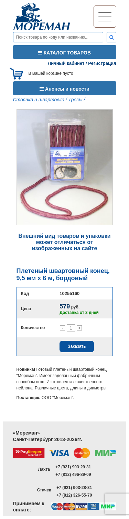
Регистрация (102, 63)
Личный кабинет (66, 63)
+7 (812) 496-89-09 (73, 474)
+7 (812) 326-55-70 (74, 495)
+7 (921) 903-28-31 (74, 487)
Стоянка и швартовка (38, 99)
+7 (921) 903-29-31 (73, 467)
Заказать (77, 346)
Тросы (75, 99)
